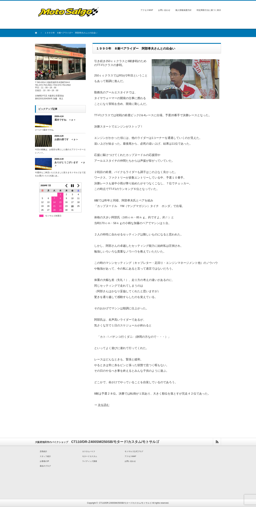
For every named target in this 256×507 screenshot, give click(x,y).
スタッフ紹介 (45, 456)
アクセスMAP (147, 10)
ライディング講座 (89, 461)
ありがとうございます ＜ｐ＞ (69, 164)
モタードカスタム (89, 456)
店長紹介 (43, 451)
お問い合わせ (164, 10)
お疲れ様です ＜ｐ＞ (66, 139)
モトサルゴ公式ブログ (134, 451)
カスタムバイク (88, 451)
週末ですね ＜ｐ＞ (65, 119)
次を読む (103, 405)
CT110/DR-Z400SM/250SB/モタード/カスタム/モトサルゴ (125, 503)
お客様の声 (44, 461)
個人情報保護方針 (183, 10)
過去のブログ (45, 466)
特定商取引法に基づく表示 (209, 10)
